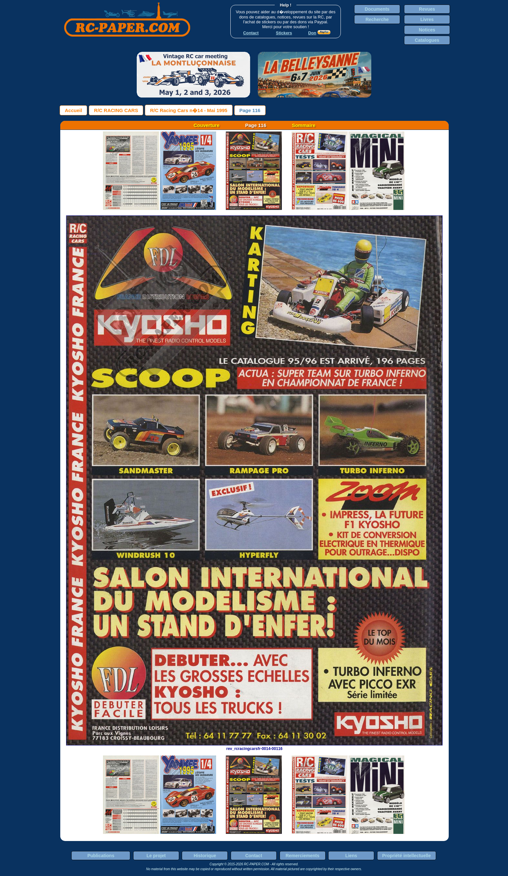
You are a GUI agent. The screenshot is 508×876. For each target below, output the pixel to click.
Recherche (377, 19)
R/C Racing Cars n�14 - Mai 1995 (188, 110)
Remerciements (302, 855)
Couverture (207, 125)
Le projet (156, 855)
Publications (100, 855)
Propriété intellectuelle (406, 855)
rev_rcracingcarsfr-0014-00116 (254, 746)
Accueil (73, 110)
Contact (253, 855)
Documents (377, 9)
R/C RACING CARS (116, 110)
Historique (205, 855)
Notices (427, 29)
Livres (426, 19)
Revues (427, 9)
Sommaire (304, 125)
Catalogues (427, 40)
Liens (351, 855)
